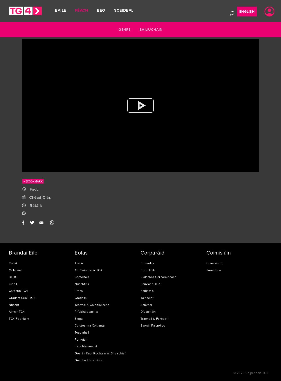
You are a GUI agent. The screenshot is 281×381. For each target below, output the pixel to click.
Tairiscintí (147, 298)
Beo (101, 10)
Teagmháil (82, 332)
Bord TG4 (147, 270)
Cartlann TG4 (18, 291)
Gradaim (81, 298)
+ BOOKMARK (33, 181)
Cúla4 (13, 263)
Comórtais (82, 277)
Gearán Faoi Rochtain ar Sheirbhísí (100, 353)
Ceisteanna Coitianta (89, 325)
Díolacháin (148, 311)
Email (42, 223)
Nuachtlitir (82, 284)
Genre (125, 29)
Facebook (24, 223)
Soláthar (146, 305)
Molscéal (15, 270)
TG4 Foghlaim (19, 318)
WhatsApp (52, 223)
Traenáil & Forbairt (154, 318)
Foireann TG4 (150, 284)
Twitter (32, 223)
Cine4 (13, 284)
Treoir (79, 263)
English (247, 11)
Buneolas (147, 263)
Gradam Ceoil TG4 (22, 298)
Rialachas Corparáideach (158, 277)
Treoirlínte (213, 270)
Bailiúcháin (151, 29)
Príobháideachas (87, 311)
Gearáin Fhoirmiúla (88, 360)
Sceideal (123, 10)
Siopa (79, 318)
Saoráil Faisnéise (152, 325)
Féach (81, 10)
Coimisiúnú (214, 263)
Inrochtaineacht (86, 346)
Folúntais (147, 291)
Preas (79, 291)
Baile (60, 10)
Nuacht (14, 305)
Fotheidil (81, 339)
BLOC (13, 277)
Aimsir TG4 (17, 311)
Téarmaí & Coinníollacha (92, 305)
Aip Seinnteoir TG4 (88, 270)
